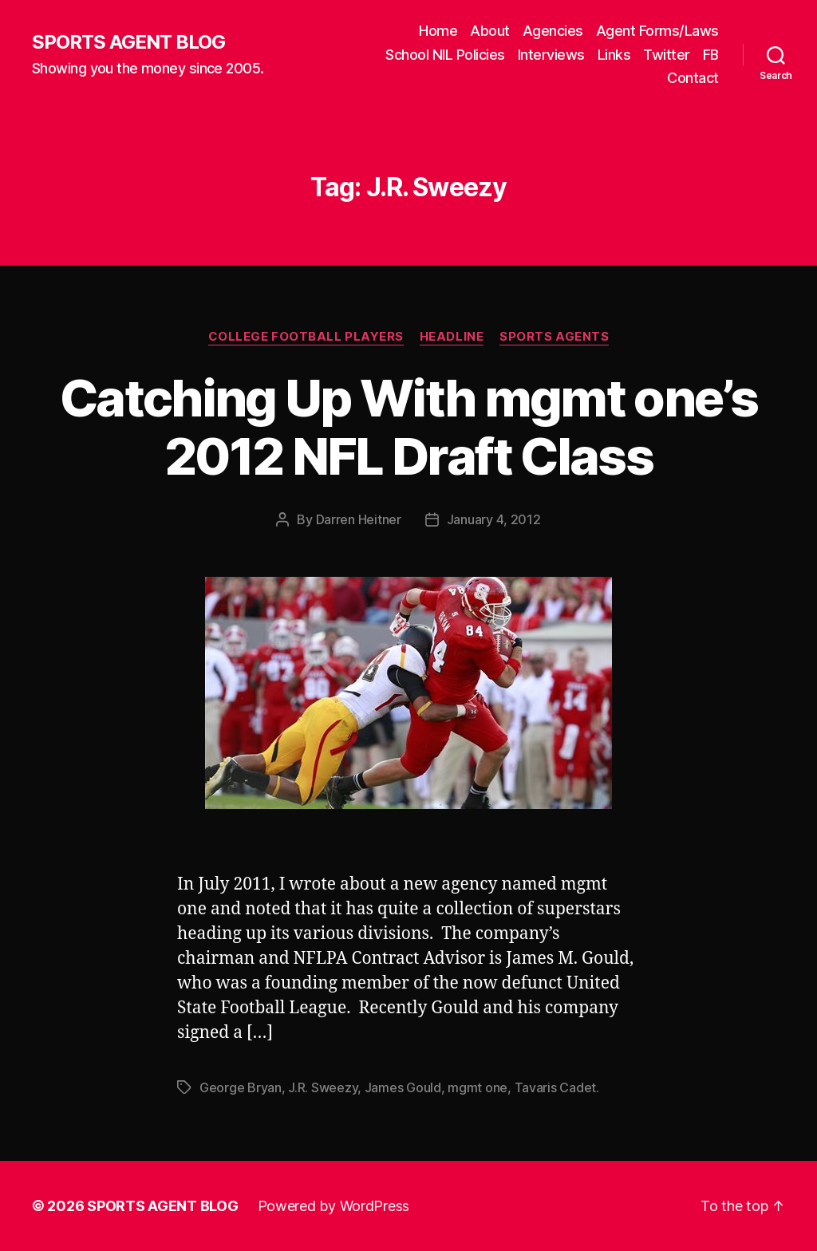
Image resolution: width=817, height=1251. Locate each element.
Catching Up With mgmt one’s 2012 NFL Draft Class (408, 427)
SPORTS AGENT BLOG (128, 42)
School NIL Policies (445, 54)
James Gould (403, 1087)
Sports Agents (554, 337)
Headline (451, 337)
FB (711, 54)
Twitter (666, 54)
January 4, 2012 (494, 519)
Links (614, 54)
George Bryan (240, 1087)
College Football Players (306, 337)
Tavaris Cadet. (557, 1087)
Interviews (551, 54)
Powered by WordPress (334, 1206)
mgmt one (477, 1087)
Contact (693, 77)
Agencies (553, 30)
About (490, 30)
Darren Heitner (358, 519)
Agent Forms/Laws (657, 30)
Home (438, 30)
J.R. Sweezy (322, 1087)
